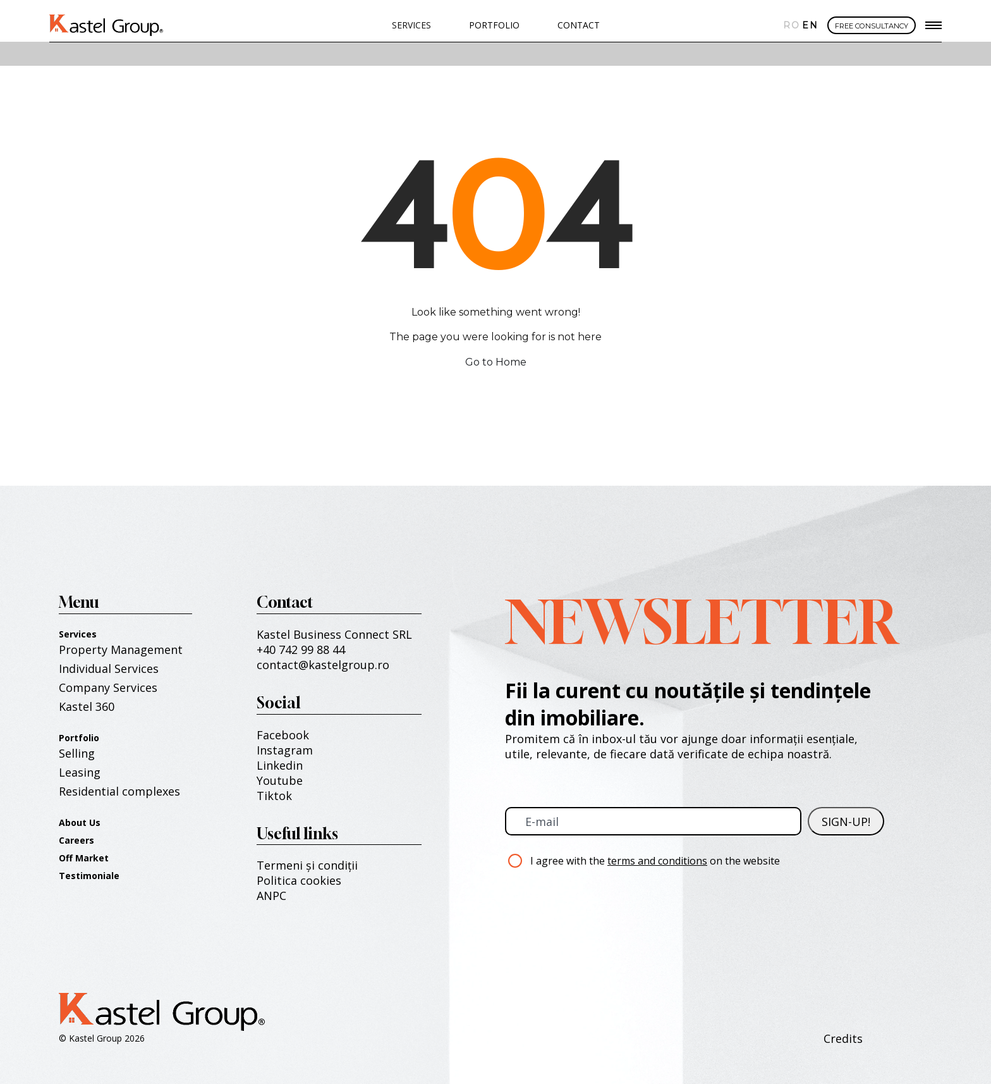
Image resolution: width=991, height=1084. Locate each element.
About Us (79, 822)
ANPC (271, 895)
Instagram (285, 750)
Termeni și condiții (307, 865)
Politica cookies (299, 880)
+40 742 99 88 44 (301, 649)
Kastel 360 (86, 706)
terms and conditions (657, 861)
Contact (578, 25)
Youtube (280, 780)
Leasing (79, 772)
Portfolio (79, 738)
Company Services (108, 687)
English (808, 25)
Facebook (283, 734)
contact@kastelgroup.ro (323, 664)
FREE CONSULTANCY (871, 26)
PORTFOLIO (494, 25)
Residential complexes (119, 791)
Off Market (84, 858)
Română (789, 25)
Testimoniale (89, 876)
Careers (76, 840)
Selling (77, 753)
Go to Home (495, 362)
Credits (843, 1038)
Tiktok (274, 795)
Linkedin (280, 765)
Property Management (121, 649)
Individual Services (109, 668)
